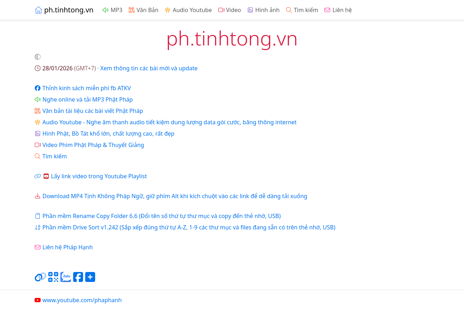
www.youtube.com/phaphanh (78, 300)
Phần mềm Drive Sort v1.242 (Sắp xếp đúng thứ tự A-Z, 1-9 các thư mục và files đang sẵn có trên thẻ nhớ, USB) (184, 227)
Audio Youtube (188, 10)
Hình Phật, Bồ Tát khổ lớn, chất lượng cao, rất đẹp (104, 133)
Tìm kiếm (301, 10)
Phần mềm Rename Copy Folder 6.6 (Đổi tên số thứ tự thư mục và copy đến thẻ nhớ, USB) (157, 216)
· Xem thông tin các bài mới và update (116, 68)
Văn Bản (143, 10)
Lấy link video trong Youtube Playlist (90, 176)
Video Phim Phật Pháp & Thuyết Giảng (89, 145)
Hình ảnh (263, 10)
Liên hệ (338, 10)
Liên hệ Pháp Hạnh (63, 247)
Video (229, 10)
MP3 (112, 10)
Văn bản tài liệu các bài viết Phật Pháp (88, 111)
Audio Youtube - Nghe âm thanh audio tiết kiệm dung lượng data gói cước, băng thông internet (165, 122)
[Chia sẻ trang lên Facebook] (78, 280)
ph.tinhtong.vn (64, 10)
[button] (38, 57)
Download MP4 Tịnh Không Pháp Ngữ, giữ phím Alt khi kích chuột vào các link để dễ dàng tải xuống (170, 196)
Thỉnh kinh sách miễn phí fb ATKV (82, 88)
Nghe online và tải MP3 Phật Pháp (83, 99)
